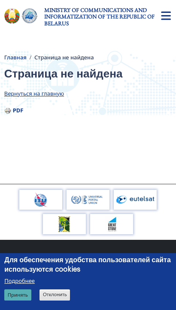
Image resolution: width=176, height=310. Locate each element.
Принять (18, 295)
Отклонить (55, 295)
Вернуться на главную (34, 93)
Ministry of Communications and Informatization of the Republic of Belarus (99, 16)
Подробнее (19, 281)
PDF (18, 110)
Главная (15, 57)
